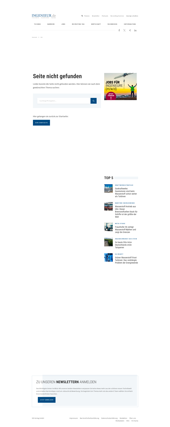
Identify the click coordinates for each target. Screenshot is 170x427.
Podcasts (105, 16)
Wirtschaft (96, 24)
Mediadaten (120, 421)
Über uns (132, 418)
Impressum (73, 418)
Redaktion (123, 418)
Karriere (51, 24)
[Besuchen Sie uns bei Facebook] (119, 30)
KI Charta (135, 421)
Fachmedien (112, 24)
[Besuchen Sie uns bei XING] (130, 30)
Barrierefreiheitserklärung (89, 418)
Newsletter (95, 16)
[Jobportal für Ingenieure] (121, 86)
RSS (127, 421)
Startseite (34, 37)
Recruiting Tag (78, 24)
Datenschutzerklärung (109, 418)
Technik (37, 24)
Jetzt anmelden (46, 400)
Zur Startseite (41, 123)
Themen (87, 16)
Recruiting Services (117, 16)
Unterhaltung (130, 24)
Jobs (63, 24)
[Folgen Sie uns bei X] (124, 30)
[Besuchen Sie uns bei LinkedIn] (135, 30)
